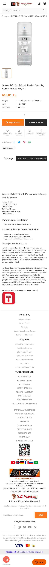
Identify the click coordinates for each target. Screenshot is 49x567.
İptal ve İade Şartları (24, 352)
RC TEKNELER (24, 384)
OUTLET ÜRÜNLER (24, 429)
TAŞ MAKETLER (24, 396)
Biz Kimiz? (24, 327)
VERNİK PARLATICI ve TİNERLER (29, 101)
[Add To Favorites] (7, 133)
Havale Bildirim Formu (24, 360)
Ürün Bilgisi (9, 158)
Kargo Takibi (24, 363)
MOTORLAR (24, 421)
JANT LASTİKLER (25, 418)
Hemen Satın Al (36, 122)
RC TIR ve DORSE (24, 380)
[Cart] (44, 4)
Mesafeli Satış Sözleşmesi (24, 344)
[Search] (24, 10)
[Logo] (22, 4)
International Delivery (24, 335)
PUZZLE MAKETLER (24, 441)
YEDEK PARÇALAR (24, 425)
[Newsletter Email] (18, 515)
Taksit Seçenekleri (38, 158)
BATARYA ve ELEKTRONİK (24, 410)
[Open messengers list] (6, 559)
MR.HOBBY (22, 104)
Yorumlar (22, 158)
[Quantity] (24, 114)
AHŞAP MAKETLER (24, 400)
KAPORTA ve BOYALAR (24, 414)
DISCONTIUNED (24, 433)
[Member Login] (39, 4)
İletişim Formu (24, 323)
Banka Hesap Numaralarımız (24, 331)
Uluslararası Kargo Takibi (24, 367)
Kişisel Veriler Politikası (24, 356)
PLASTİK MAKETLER (24, 392)
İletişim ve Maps (24, 319)
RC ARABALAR (24, 377)
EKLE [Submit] (41, 515)
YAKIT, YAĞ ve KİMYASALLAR (24, 403)
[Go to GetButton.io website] (6, 564)
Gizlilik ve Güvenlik (24, 348)
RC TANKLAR (24, 437)
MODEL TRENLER (24, 388)
